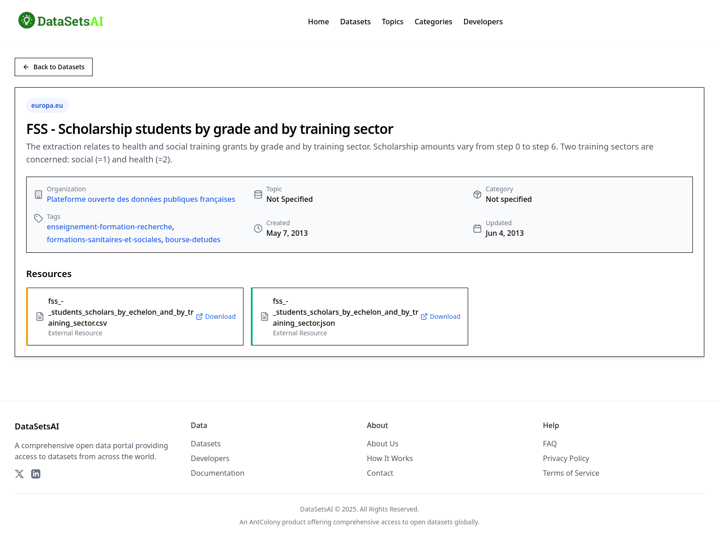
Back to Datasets (53, 66)
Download (216, 316)
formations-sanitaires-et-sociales (104, 239)
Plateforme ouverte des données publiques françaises (141, 199)
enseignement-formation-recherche (109, 227)
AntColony (265, 521)
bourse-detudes (193, 239)
